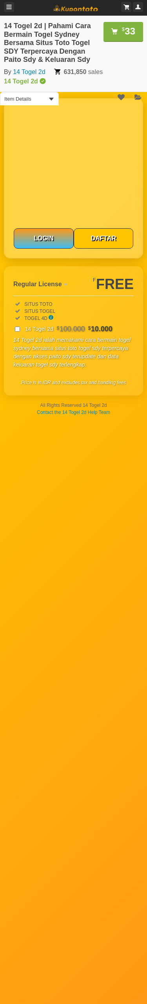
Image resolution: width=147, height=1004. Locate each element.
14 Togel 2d (29, 72)
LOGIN (44, 238)
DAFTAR (103, 238)
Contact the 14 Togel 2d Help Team (73, 412)
